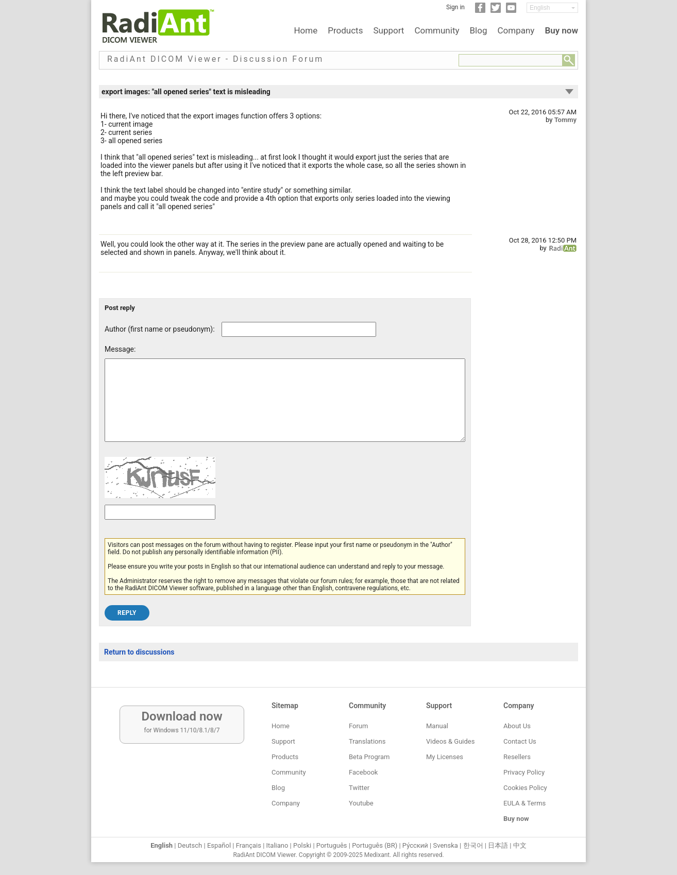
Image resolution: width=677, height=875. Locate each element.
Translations (367, 741)
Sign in (455, 7)
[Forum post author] (299, 329)
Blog (478, 30)
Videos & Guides (450, 741)
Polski (302, 845)
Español (219, 845)
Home (305, 30)
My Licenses (444, 757)
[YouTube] (511, 10)
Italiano (277, 845)
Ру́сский (415, 845)
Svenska (445, 845)
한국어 (473, 845)
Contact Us (519, 741)
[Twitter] (495, 10)
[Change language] (552, 8)
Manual (437, 726)
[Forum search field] (511, 60)
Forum (358, 726)
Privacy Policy (524, 772)
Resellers (517, 757)
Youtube (361, 803)
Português (331, 845)
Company (515, 30)
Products (345, 30)
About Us (517, 726)
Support (388, 30)
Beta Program (369, 757)
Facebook (363, 772)
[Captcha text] (160, 527)
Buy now (561, 30)
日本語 (498, 845)
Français (248, 845)
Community (436, 30)
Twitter (359, 788)
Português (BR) (374, 845)
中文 (520, 845)
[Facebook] (480, 10)
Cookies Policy (525, 788)
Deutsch (190, 845)
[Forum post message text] (285, 407)
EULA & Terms (524, 803)
